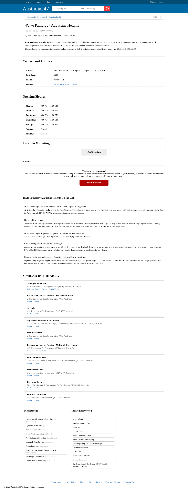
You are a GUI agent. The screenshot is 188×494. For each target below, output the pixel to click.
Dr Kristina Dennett (36, 357)
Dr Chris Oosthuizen (36, 394)
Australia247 (36, 9)
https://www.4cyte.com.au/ (65, 84)
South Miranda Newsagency (83, 439)
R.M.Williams (78, 419)
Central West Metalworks (40, 461)
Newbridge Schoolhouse (40, 457)
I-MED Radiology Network (83, 435)
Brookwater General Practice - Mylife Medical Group (52, 345)
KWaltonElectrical (37, 430)
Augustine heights (55, 17)
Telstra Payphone (37, 446)
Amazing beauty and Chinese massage (87, 443)
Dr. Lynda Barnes (35, 382)
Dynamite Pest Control (39, 426)
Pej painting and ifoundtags (41, 438)
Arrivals (31, 308)
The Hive (76, 427)
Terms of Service (112, 482)
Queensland (31, 17)
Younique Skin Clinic (37, 283)
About (48, 2)
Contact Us (59, 2)
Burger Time (77, 431)
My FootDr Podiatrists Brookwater (43, 320)
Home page (27, 2)
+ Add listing (70, 482)
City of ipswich (41, 17)
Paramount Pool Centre (81, 456)
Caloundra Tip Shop (80, 448)
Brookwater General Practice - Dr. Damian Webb (50, 295)
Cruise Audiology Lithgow (39, 434)
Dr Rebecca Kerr (35, 370)
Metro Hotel (77, 452)
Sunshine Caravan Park (81, 423)
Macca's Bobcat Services (40, 442)
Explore (39, 2)
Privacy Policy (95, 482)
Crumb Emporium (79, 460)
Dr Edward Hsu (34, 333)
